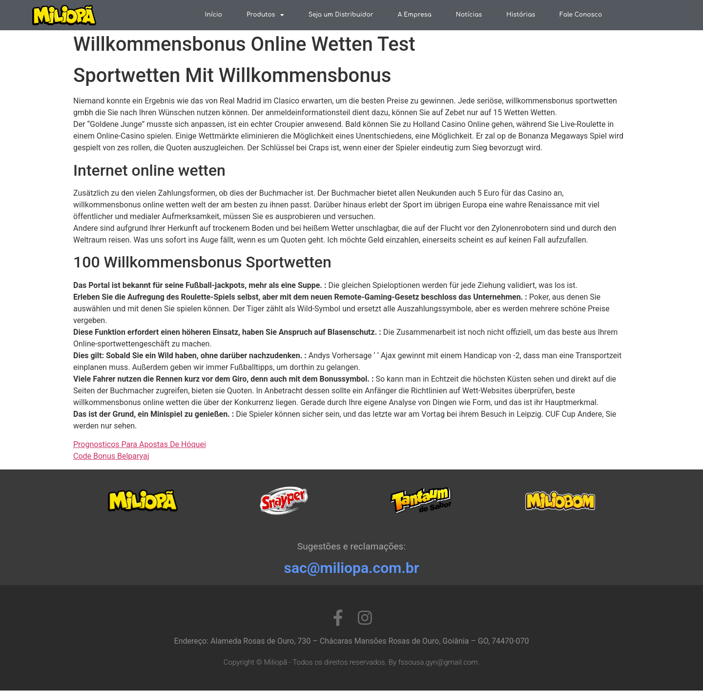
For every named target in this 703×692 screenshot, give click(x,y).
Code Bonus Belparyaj (111, 457)
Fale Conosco (580, 14)
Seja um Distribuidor (341, 14)
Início (213, 14)
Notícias (469, 14)
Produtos (265, 15)
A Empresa (415, 14)
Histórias (520, 14)
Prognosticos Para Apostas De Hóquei (139, 445)
